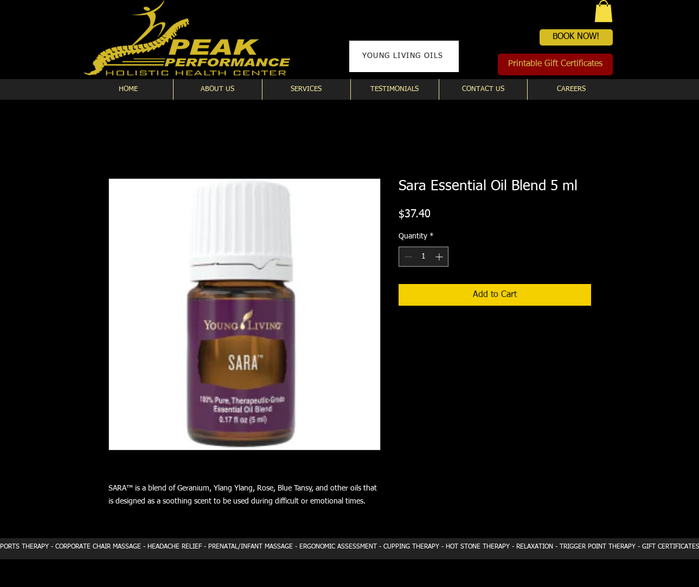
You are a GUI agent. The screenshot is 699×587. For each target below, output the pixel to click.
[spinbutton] (423, 256)
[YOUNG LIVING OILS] (404, 56)
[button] (603, 11)
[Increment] (440, 256)
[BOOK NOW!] (576, 37)
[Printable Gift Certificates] (555, 64)
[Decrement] (407, 256)
